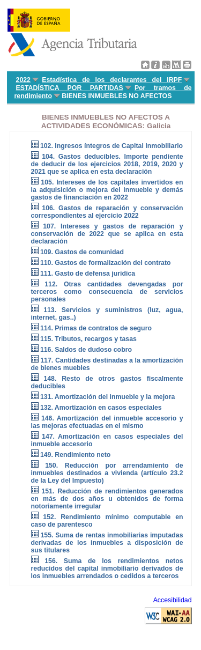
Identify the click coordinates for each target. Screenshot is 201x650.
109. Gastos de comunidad (82, 252)
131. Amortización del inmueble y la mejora (107, 397)
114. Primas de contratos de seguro (96, 328)
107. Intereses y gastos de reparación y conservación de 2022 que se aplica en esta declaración (107, 234)
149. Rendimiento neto (75, 455)
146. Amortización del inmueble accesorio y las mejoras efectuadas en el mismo (107, 422)
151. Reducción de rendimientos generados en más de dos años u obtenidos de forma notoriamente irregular (107, 499)
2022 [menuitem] (23, 80)
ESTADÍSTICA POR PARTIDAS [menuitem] (69, 88)
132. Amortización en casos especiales (101, 407)
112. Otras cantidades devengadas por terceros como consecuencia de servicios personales (107, 291)
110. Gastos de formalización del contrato (105, 263)
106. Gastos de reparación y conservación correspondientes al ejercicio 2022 (107, 211)
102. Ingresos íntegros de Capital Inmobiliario (111, 146)
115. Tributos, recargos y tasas (88, 339)
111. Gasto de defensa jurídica (87, 273)
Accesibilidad (172, 600)
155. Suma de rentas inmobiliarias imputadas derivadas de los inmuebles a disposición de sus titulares (107, 542)
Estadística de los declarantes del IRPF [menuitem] (112, 80)
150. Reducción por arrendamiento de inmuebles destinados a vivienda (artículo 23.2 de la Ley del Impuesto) (107, 473)
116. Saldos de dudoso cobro (86, 349)
